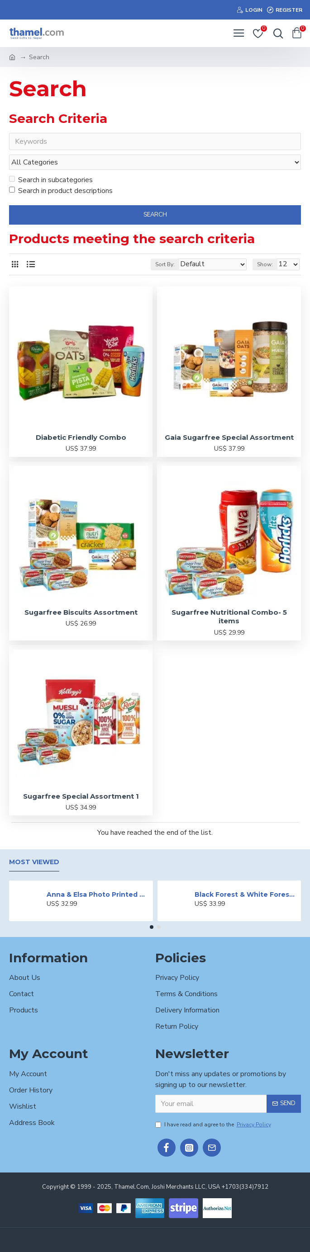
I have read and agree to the (213, 1124)
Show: (265, 264)
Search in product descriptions (61, 191)
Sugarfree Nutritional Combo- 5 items (229, 617)
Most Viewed (34, 862)
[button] (151, 927)
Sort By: (165, 264)
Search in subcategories (51, 180)
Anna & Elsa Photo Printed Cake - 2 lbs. (98, 894)
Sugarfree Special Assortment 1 (81, 796)
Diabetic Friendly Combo (81, 437)
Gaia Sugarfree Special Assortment (229, 437)
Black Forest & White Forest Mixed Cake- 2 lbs (246, 894)
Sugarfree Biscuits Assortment (81, 612)
